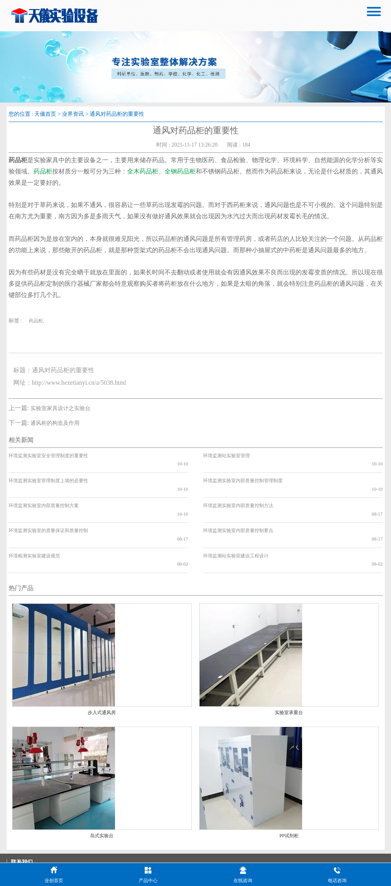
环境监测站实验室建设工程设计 (236, 522)
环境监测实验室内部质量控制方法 (238, 489)
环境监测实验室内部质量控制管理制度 (243, 472)
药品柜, (36, 321)
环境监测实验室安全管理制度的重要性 (48, 455)
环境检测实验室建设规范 (34, 522)
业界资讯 (73, 114)
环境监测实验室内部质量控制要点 (238, 505)
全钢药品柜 (180, 171)
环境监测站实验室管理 (226, 455)
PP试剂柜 (289, 793)
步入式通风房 (102, 670)
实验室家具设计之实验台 (60, 408)
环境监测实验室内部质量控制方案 (44, 489)
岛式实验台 (101, 793)
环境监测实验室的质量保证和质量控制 (48, 505)
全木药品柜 (142, 171)
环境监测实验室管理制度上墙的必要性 (48, 472)
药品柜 (43, 171)
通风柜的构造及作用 (55, 423)
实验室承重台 (289, 670)
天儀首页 (45, 114)
